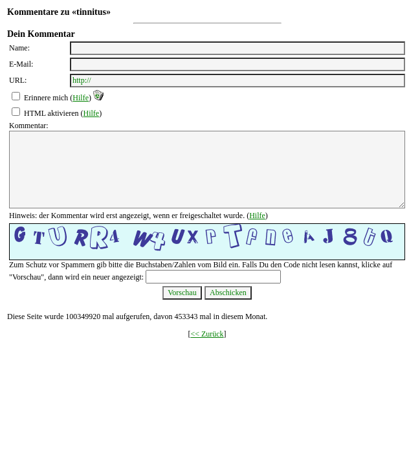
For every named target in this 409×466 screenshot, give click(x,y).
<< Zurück (206, 333)
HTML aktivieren (51, 113)
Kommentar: (29, 125)
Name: (19, 47)
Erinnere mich (46, 97)
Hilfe (80, 97)
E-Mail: (21, 64)
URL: (18, 80)
